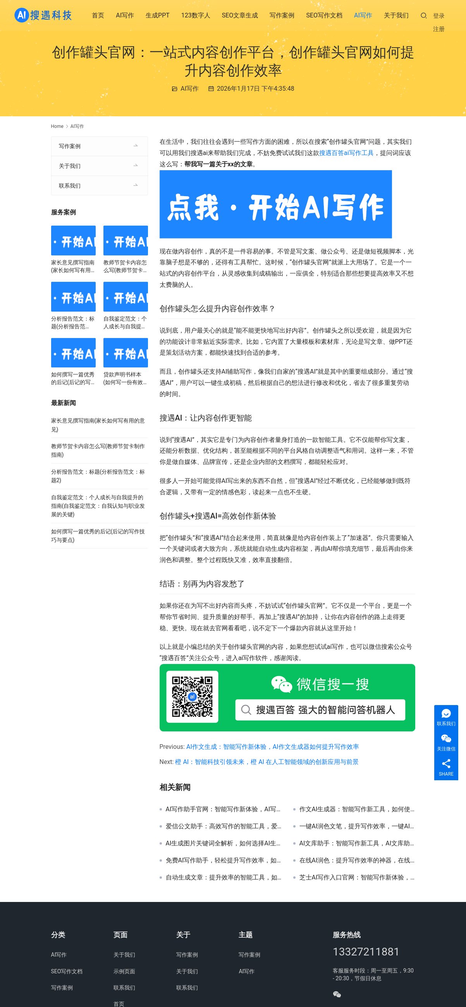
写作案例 (282, 15)
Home (57, 126)
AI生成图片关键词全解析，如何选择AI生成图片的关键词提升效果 (224, 843)
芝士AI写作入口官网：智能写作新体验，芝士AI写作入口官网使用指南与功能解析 (357, 877)
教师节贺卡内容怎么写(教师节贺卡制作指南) (125, 266)
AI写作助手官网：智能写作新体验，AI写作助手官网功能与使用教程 (224, 809)
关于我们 (396, 15)
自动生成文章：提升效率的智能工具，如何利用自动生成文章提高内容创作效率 (224, 877)
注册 (439, 29)
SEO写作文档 (324, 15)
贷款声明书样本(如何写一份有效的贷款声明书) (123, 378)
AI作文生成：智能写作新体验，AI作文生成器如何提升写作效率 (272, 746)
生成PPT (158, 15)
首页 (98, 15)
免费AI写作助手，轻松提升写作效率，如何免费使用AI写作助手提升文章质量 (224, 860)
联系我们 (70, 186)
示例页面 (124, 971)
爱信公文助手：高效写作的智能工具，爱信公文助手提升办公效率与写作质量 (224, 826)
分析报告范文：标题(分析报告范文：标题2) (73, 323)
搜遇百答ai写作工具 (346, 153)
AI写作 (125, 15)
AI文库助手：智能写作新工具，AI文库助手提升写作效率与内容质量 (357, 843)
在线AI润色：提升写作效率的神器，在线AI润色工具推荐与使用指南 (357, 860)
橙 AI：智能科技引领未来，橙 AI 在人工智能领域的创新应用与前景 (266, 762)
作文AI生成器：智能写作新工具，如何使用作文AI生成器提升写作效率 (357, 809)
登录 (439, 15)
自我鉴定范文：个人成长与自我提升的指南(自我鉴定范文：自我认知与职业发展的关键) (125, 323)
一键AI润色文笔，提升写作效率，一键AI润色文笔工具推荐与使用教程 (357, 826)
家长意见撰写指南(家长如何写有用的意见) (73, 266)
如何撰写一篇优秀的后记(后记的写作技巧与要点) (73, 378)
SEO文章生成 (240, 15)
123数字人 (196, 15)
